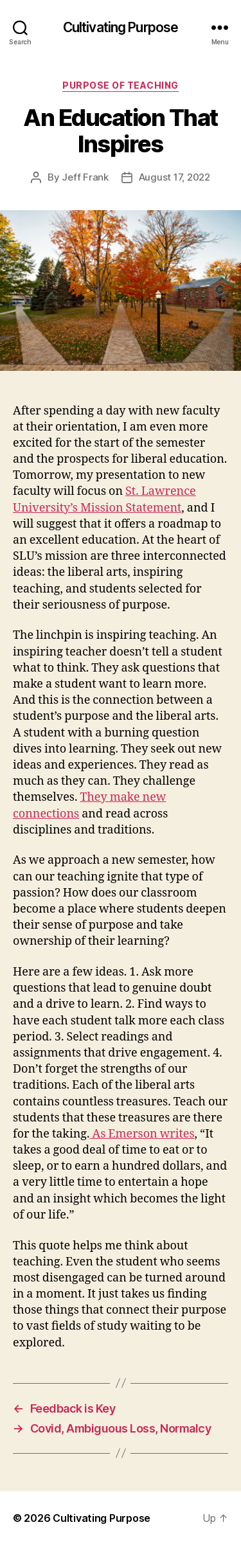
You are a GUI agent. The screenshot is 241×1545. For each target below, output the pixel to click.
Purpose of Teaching (120, 85)
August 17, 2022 (174, 177)
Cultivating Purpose (120, 27)
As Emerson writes (141, 1134)
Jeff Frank (85, 177)
